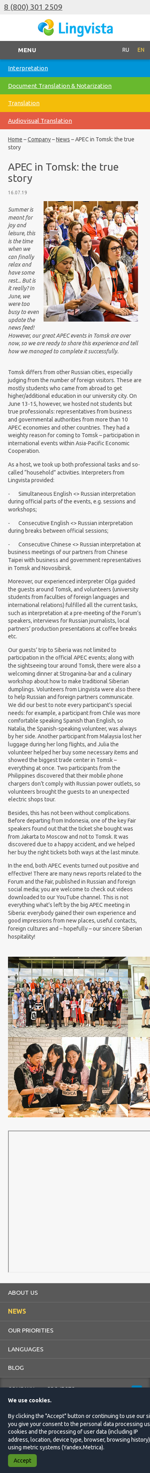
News (63, 139)
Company (39, 139)
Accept (22, 1460)
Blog (16, 1367)
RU (125, 50)
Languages (26, 1349)
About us (23, 1292)
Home (15, 139)
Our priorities (31, 1330)
